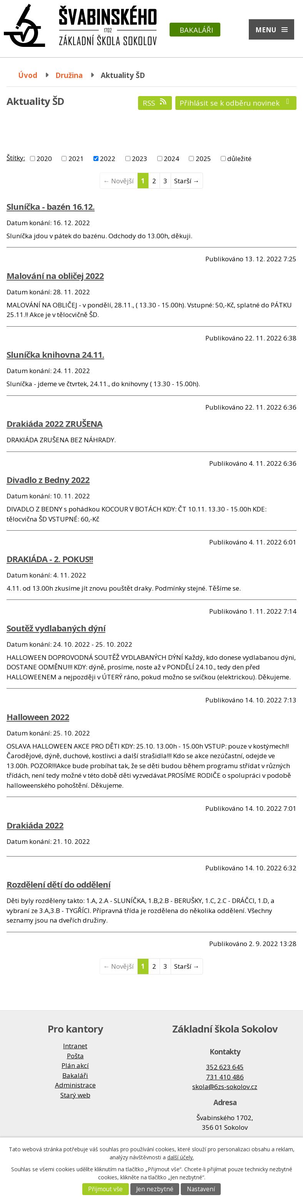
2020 (44, 158)
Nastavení (201, 1189)
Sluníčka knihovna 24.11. (55, 354)
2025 (203, 158)
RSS (155, 103)
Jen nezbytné (154, 1189)
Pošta (75, 1055)
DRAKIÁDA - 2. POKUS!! (50, 558)
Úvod (27, 75)
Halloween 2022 (38, 716)
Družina (69, 75)
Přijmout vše (105, 1189)
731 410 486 (225, 1076)
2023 (139, 158)
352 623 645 (225, 1067)
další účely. (180, 1157)
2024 (171, 158)
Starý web (75, 1095)
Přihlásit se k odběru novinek (236, 103)
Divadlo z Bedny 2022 (48, 479)
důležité (239, 158)
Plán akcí (75, 1065)
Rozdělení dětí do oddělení (58, 884)
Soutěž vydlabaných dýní (56, 628)
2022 (107, 158)
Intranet (75, 1045)
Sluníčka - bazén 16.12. (51, 206)
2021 (76, 158)
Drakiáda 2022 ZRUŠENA (54, 423)
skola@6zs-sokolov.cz (224, 1086)
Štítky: (16, 157)
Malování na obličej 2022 (55, 275)
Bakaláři (196, 30)
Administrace (75, 1085)
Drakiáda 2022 (35, 825)
